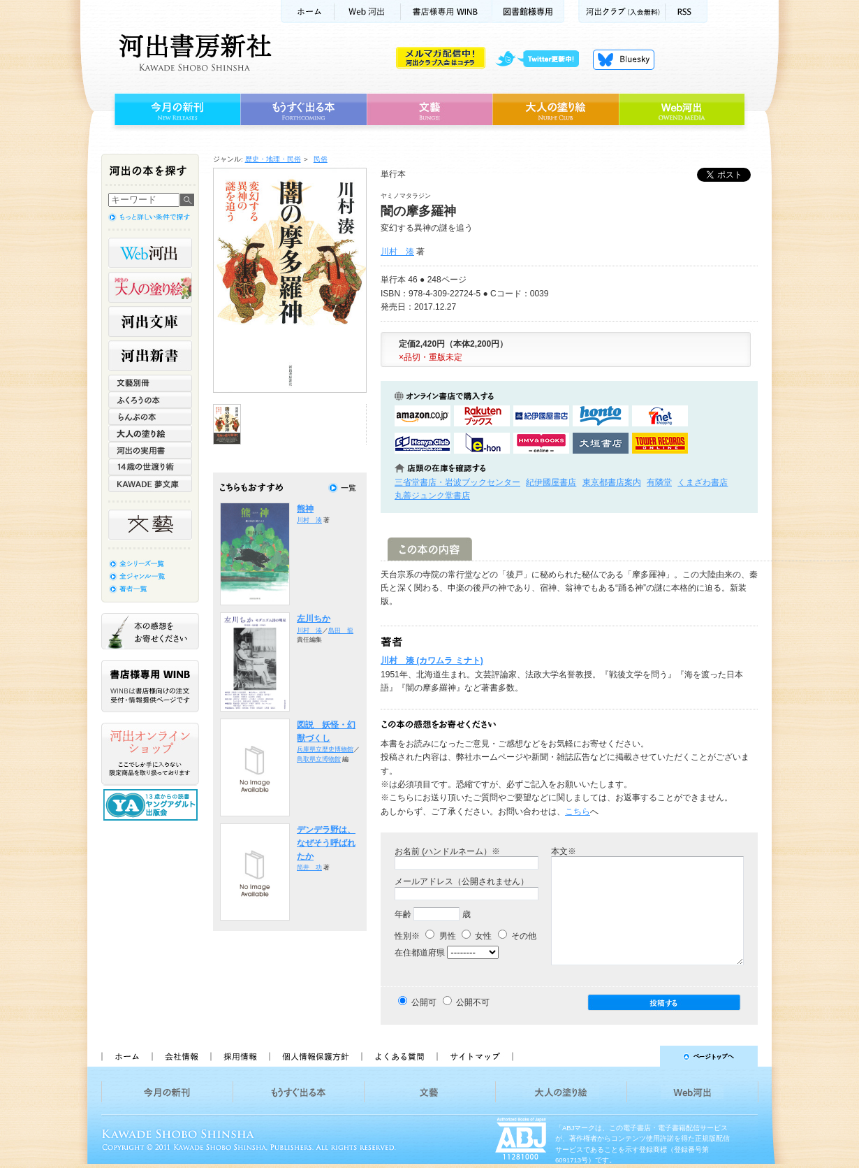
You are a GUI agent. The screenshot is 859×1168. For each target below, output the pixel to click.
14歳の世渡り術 (150, 467)
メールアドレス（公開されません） (462, 881)
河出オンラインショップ (150, 754)
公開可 (423, 1002)
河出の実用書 (150, 450)
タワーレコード (660, 443)
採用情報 (239, 1056)
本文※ (563, 851)
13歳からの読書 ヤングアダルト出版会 (152, 805)
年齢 (403, 914)
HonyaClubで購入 (422, 443)
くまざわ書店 (702, 482)
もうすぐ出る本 (303, 110)
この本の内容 (430, 549)
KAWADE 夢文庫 (150, 483)
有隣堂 (659, 482)
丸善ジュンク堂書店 (432, 495)
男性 (440, 936)
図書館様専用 (528, 11)
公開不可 (473, 1002)
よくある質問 (398, 1056)
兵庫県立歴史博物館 (325, 749)
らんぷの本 (150, 416)
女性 (477, 936)
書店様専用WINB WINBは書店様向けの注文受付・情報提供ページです (150, 686)
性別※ (407, 936)
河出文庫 (150, 321)
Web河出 (367, 11)
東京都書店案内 (611, 482)
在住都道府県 (420, 953)
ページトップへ (641, 1056)
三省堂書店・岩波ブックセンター (457, 482)
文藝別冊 (150, 383)
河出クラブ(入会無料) (622, 11)
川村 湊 (397, 252)
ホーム (307, 11)
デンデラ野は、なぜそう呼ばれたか (326, 843)
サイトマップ (474, 1056)
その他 (517, 936)
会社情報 (181, 1056)
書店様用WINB (446, 11)
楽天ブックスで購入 (482, 415)
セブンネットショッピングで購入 (660, 415)
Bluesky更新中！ (623, 59)
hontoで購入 (601, 415)
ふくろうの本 (150, 399)
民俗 (321, 159)
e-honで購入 (482, 443)
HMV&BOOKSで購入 (541, 443)
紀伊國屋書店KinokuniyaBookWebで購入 (541, 415)
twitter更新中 (542, 59)
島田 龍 (340, 630)
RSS (686, 11)
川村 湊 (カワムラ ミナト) (432, 660)
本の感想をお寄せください (150, 631)
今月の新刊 (175, 110)
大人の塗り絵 (555, 110)
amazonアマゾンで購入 (422, 415)
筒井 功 (309, 867)
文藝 (429, 110)
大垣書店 (601, 443)
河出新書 (150, 355)
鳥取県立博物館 (319, 759)
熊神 (305, 509)
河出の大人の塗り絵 (150, 287)
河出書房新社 (193, 52)
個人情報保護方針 (315, 1056)
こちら (577, 811)
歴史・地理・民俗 (273, 159)
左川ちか (313, 618)
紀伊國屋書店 (551, 482)
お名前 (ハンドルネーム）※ (447, 851)
